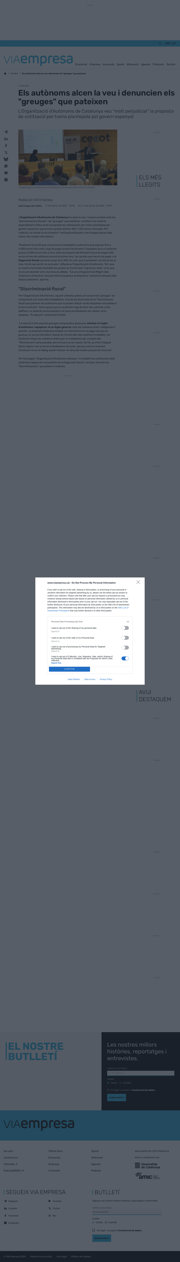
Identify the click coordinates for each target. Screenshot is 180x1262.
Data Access (89, 679)
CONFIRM (69, 669)
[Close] (139, 583)
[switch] (125, 628)
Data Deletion (74, 679)
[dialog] (90, 631)
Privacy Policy (106, 679)
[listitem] (90, 621)
